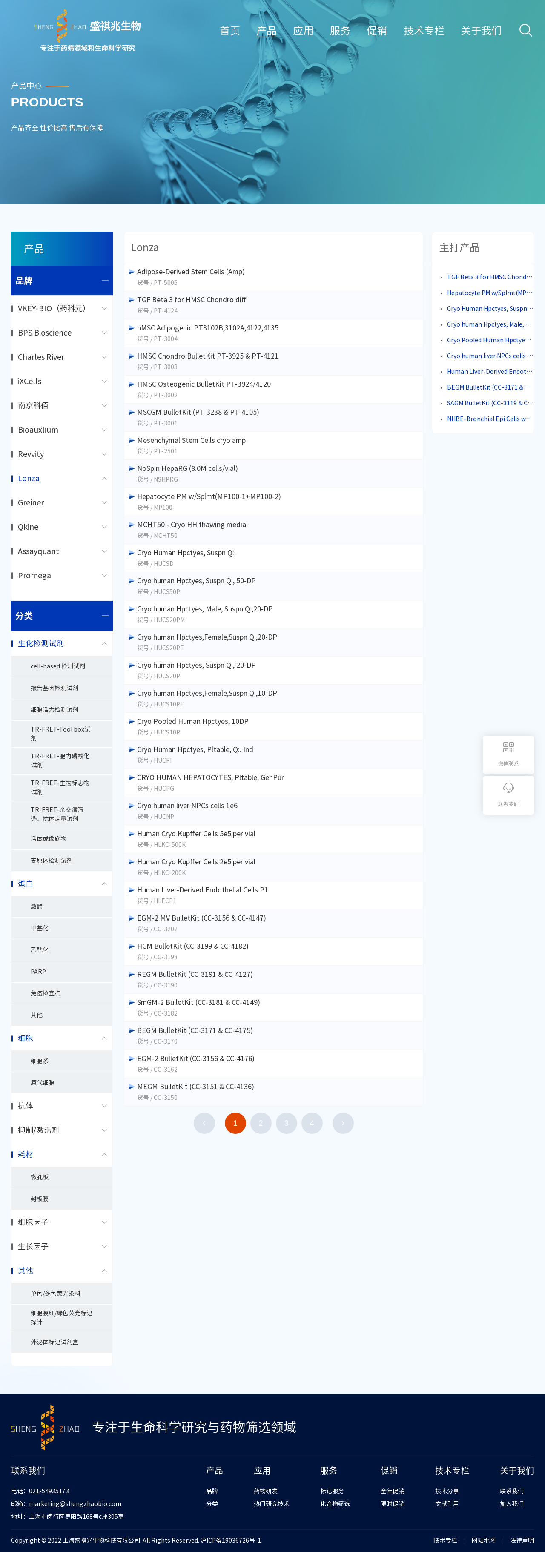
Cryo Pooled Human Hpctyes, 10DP (490, 340)
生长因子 (33, 1246)
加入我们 (512, 1504)
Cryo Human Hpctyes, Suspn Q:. (490, 309)
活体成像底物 (48, 839)
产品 (266, 31)
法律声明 (522, 1540)
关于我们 (481, 31)
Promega (34, 575)
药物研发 (266, 1491)
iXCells (29, 381)
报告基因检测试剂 (54, 688)
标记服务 (332, 1491)
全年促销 (392, 1491)
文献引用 (447, 1504)
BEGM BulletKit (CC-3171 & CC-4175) (490, 387)
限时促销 (392, 1504)
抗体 (25, 1106)
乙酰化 (40, 950)
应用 (303, 31)
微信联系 (508, 763)
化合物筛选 (335, 1504)
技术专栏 (424, 31)
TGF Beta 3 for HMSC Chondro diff (490, 277)
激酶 (37, 906)
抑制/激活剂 (38, 1130)
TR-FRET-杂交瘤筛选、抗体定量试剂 (57, 814)
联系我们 (512, 1491)
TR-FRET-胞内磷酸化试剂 (60, 760)
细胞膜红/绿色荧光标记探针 (61, 1317)
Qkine (28, 527)
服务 (340, 31)
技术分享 (447, 1491)
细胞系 (40, 1061)
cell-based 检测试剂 (58, 666)
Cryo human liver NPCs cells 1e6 (490, 356)
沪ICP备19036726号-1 (231, 1540)
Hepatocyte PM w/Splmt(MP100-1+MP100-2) (490, 293)
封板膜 (40, 1199)
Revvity (31, 454)
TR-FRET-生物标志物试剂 (60, 787)
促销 (377, 31)
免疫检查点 (45, 993)
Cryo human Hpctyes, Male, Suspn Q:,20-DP (490, 324)
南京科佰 (33, 405)
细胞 (25, 1038)
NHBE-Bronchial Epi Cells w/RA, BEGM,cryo (490, 419)
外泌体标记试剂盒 (54, 1342)
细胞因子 (33, 1222)
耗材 (25, 1154)
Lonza (29, 478)
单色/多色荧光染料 (55, 1294)
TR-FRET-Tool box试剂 (60, 733)
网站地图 (484, 1540)
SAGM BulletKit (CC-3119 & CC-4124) (490, 403)
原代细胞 (42, 1083)
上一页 (204, 1123)
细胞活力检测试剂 (54, 710)
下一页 (343, 1123)
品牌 (62, 280)
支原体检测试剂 (51, 860)
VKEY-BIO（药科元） (54, 308)
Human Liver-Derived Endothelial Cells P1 (490, 372)
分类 (62, 615)
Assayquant (38, 551)
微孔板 (40, 1177)
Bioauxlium (38, 429)
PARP (38, 972)
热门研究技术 (272, 1504)
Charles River (41, 357)
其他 (37, 1015)
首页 (230, 31)
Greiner (31, 502)
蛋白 (25, 883)
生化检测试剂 (41, 643)
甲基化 (40, 928)
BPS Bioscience (45, 332)
